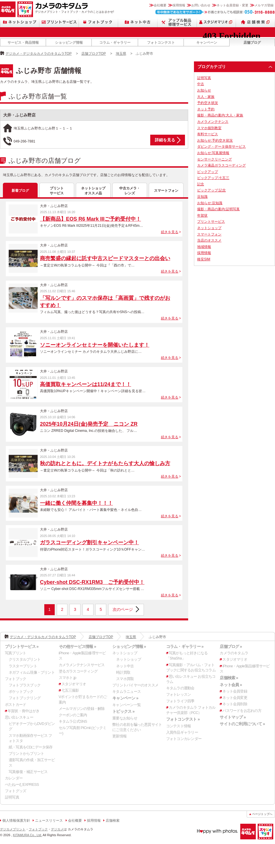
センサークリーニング (214, 159)
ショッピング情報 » (129, 646)
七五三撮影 (70, 690)
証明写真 (204, 78)
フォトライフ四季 (180, 701)
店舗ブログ (252, 43)
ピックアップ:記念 (211, 190)
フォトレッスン (178, 694)
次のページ (123, 609)
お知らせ (204, 90)
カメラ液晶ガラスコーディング (221, 165)
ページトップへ (262, 814)
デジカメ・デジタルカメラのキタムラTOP (39, 54)
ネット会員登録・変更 (232, 5)
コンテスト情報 (178, 726)
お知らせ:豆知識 (209, 203)
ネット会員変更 (234, 697)
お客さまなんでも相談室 (215, 12)
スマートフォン (166, 191)
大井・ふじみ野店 (19, 115)
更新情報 (119, 736)
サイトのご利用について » (242, 723)
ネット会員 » (231, 684)
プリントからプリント (26, 753)
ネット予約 (205, 109)
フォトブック (98, 22)
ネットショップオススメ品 (93, 190)
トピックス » (123, 711)
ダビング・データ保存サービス (221, 147)
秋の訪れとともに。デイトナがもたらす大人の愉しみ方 (105, 463)
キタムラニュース (126, 691)
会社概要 (160, 5)
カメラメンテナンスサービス (82, 665)
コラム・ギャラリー (115, 43)
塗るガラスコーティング (78, 671)
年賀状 (202, 215)
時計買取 (123, 672)
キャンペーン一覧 (126, 705)
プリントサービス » (21, 646)
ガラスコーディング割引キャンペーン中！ (89, 542)
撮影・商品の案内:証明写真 (218, 209)
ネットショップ (19, 22)
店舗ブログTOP (93, 54)
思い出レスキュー (19, 717)
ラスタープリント (23, 666)
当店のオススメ (209, 240)
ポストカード (15, 704)
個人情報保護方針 (16, 821)
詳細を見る (165, 140)
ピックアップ (207, 172)
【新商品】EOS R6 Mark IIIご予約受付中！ (90, 219)
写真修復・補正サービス (28, 772)
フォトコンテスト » (183, 719)
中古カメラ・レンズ (129, 190)
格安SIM (203, 259)
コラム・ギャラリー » (185, 646)
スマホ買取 (125, 679)
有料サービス (207, 134)
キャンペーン (206, 43)
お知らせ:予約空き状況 (215, 140)
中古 (200, 84)
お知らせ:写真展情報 (213, 153)
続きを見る (169, 232)
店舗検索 (255, 22)
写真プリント (15, 653)
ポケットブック (21, 691)
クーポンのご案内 (73, 715)
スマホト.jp (67, 677)
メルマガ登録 (264, 5)
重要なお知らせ (124, 718)
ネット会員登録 (234, 691)
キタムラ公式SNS (73, 721)
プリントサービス (59, 22)
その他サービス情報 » (77, 646)
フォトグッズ (15, 791)
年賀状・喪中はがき (23, 711)
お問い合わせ (200, 5)
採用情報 (179, 5)
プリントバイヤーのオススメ (135, 685)
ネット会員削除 (234, 704)
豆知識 (202, 197)
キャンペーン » (125, 698)
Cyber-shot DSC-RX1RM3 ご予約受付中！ (92, 582)
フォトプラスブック (25, 685)
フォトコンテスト (161, 43)
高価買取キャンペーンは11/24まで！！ (85, 384)
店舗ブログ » (231, 646)
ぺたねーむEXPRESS (22, 784)
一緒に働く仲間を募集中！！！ (76, 503)
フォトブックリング (25, 698)
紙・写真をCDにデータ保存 (31, 747)
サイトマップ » (232, 717)
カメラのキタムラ (8, 9)
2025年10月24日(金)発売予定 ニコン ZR (89, 424)
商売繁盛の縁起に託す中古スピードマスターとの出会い (105, 258)
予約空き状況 (207, 103)
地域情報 (204, 247)
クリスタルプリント (25, 659)
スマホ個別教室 (209, 128)
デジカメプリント (12, 829)
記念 (200, 184)
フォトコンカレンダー (183, 739)
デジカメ (57, 829)
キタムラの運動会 (180, 688)
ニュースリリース (49, 821)
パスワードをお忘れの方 (241, 710)
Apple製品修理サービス (177, 22)
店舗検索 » (229, 677)
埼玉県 (121, 54)
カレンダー (14, 778)
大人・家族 (205, 97)
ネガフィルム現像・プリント (32, 672)
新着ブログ (20, 191)
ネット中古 (137, 22)
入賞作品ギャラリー (182, 732)
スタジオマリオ (25, 9)
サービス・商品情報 (23, 43)
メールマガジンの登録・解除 (82, 708)
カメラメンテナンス (212, 122)
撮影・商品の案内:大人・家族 (220, 115)
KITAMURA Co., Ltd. (27, 835)
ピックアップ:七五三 (213, 178)
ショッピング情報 (69, 43)
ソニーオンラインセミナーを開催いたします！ (94, 345)
